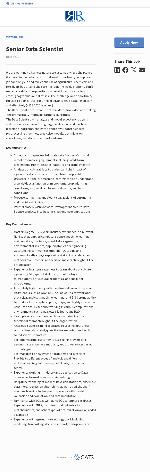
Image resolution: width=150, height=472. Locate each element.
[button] (118, 70)
